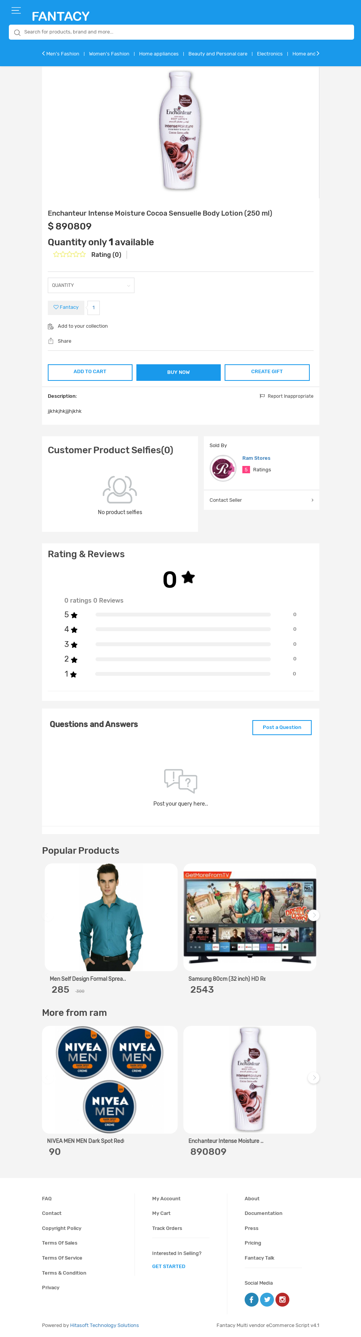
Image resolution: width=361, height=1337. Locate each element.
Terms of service (62, 1258)
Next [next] (314, 919)
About (252, 1198)
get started (168, 1266)
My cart (161, 1213)
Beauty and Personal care (217, 54)
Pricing (253, 1243)
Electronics (270, 54)
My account (166, 1198)
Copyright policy (61, 1228)
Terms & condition (64, 1273)
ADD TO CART (90, 371)
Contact (52, 1213)
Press (252, 1228)
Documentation (263, 1213)
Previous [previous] (49, 919)
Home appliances (159, 54)
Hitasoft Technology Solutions (104, 1325)
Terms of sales (59, 1243)
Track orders (167, 1228)
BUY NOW (178, 372)
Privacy (50, 1287)
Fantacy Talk (259, 1258)
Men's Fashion (62, 54)
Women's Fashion (109, 54)
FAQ (47, 1198)
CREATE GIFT (267, 371)
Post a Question (282, 727)
